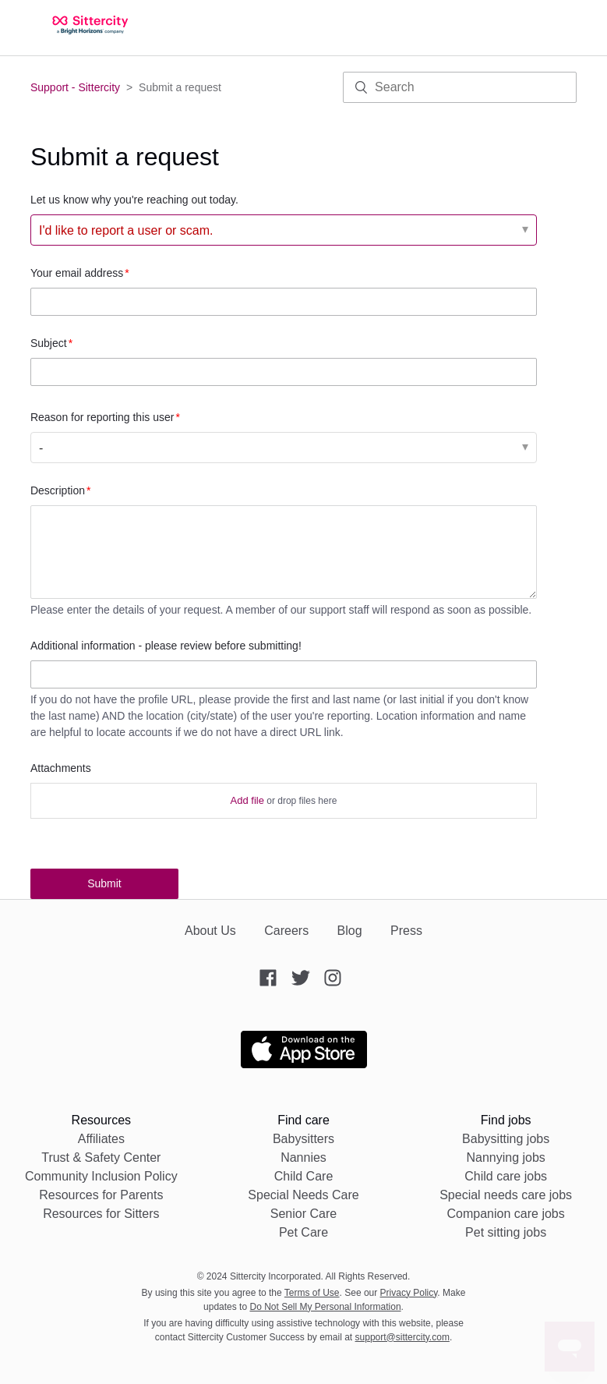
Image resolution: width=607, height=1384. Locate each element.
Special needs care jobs (505, 1195)
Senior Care (303, 1213)
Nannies (303, 1157)
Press (406, 930)
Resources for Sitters (101, 1213)
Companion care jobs (506, 1213)
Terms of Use (312, 1292)
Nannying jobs (505, 1157)
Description (57, 490)
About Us (210, 930)
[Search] (460, 87)
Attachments (60, 768)
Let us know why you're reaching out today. (134, 199)
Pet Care (303, 1232)
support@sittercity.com (402, 1337)
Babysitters (303, 1138)
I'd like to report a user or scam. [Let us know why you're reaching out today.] (126, 230)
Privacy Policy (409, 1292)
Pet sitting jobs (505, 1232)
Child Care (303, 1176)
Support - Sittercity (75, 87)
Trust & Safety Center (101, 1157)
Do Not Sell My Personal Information (325, 1306)
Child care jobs (505, 1176)
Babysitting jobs (505, 1138)
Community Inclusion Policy (101, 1176)
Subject (48, 343)
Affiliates (101, 1138)
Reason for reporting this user (102, 417)
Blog (349, 930)
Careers (286, 930)
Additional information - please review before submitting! (166, 645)
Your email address (76, 273)
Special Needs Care (303, 1195)
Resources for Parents (101, 1195)
